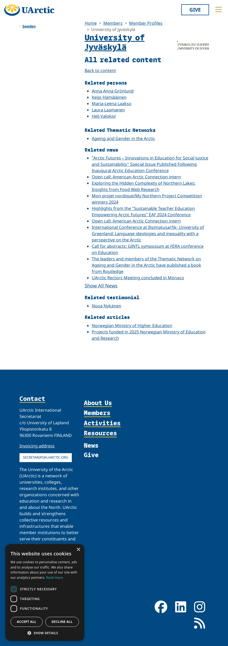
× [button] (78, 550)
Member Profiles (146, 23)
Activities (102, 423)
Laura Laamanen (108, 110)
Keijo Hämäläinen (109, 97)
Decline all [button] (62, 621)
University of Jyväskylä (115, 42)
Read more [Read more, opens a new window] (54, 577)
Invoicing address (37, 446)
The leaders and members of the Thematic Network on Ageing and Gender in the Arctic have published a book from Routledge (146, 265)
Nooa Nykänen (106, 306)
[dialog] (44, 592)
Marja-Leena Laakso (111, 103)
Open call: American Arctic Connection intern (136, 177)
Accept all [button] (26, 621)
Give (195, 9)
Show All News (101, 285)
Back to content (100, 70)
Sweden (29, 26)
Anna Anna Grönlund (113, 91)
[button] (45, 632)
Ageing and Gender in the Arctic (123, 138)
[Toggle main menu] (218, 9)
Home (91, 23)
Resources (100, 433)
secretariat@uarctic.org (45, 457)
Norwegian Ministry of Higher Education (132, 325)
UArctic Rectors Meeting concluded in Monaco (138, 278)
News (91, 445)
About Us (98, 403)
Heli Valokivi (104, 116)
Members (113, 23)
